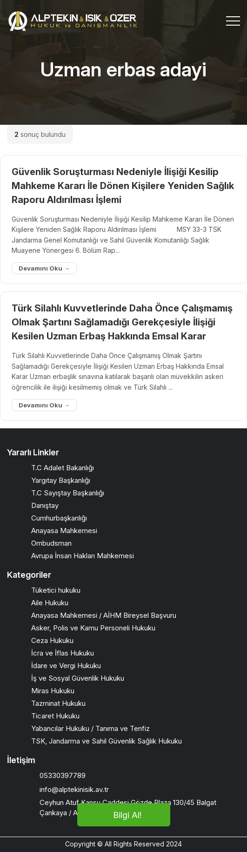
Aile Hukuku (49, 602)
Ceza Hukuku (52, 640)
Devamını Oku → (44, 268)
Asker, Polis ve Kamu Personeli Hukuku (93, 627)
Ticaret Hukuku (55, 715)
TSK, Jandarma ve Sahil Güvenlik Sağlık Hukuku (106, 741)
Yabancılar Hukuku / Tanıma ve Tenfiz (90, 728)
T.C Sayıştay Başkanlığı (67, 492)
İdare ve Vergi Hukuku (66, 665)
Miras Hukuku (52, 690)
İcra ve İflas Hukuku (62, 653)
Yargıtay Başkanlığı (60, 480)
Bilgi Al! (127, 815)
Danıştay (45, 505)
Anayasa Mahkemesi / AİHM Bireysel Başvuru (103, 615)
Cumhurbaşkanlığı (59, 518)
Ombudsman (51, 543)
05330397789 (63, 775)
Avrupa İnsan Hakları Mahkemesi (82, 555)
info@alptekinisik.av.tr (74, 789)
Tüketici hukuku (55, 590)
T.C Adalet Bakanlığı (62, 467)
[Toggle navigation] (233, 21)
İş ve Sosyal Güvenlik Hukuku (77, 678)
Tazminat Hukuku (58, 703)
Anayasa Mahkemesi (64, 530)
